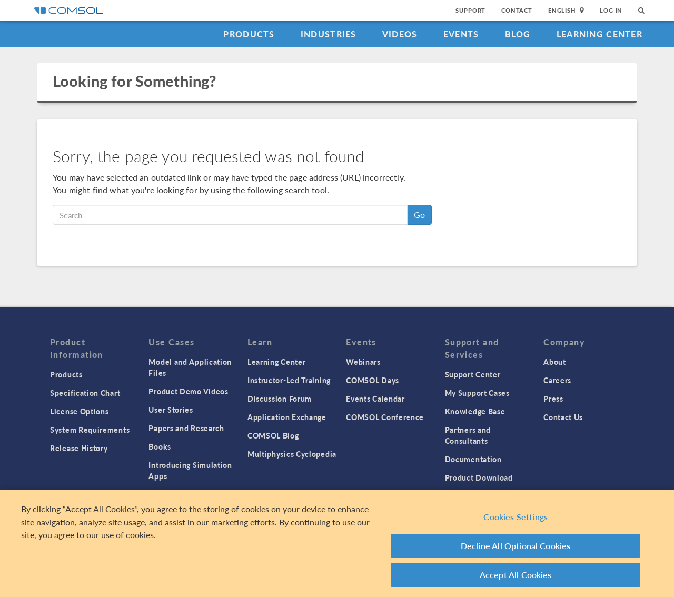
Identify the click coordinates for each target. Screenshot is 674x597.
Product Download (479, 477)
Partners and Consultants (468, 435)
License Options (79, 411)
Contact (516, 10)
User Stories (170, 409)
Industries (328, 34)
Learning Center (599, 34)
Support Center (473, 374)
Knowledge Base (475, 411)
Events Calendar (375, 398)
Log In (611, 10)
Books (159, 446)
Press (553, 398)
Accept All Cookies (516, 576)
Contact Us (563, 417)
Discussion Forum (279, 398)
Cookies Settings (515, 518)
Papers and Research (186, 428)
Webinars (363, 361)
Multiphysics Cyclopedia (291, 454)
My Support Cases (477, 392)
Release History (79, 448)
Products (248, 34)
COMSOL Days (372, 380)
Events (461, 34)
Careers (557, 380)
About (554, 361)
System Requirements (90, 429)
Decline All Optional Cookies (516, 547)
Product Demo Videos (188, 391)
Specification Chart (85, 392)
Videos (400, 34)
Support (470, 10)
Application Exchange (286, 417)
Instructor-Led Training (289, 380)
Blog (518, 34)
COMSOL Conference (385, 417)
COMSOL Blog (273, 435)
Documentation (473, 459)
